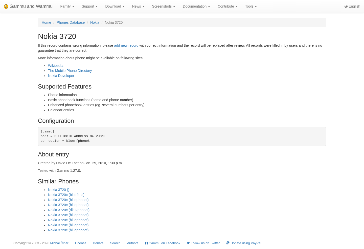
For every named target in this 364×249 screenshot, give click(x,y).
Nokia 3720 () (58, 190)
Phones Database (71, 22)
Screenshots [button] (163, 6)
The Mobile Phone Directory (70, 71)
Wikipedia (55, 66)
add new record (126, 45)
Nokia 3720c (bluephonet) (68, 200)
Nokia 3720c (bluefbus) (66, 195)
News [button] (138, 6)
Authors (133, 243)
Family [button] (67, 6)
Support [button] (90, 6)
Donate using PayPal (243, 243)
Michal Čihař (59, 243)
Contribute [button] (227, 6)
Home (46, 22)
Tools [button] (251, 6)
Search (115, 243)
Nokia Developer (61, 76)
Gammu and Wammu (28, 6)
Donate (98, 243)
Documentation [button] (196, 6)
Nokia (94, 22)
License (80, 243)
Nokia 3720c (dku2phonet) (68, 210)
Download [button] (114, 6)
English (352, 6)
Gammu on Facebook (162, 243)
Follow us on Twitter (203, 243)
